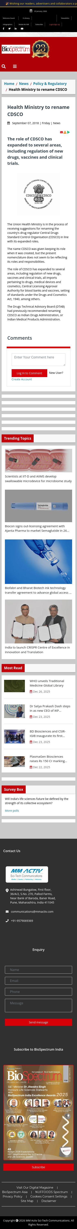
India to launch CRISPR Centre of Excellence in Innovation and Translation (37, 649)
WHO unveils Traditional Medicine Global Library (47, 683)
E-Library (26, 18)
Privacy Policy (12, 1196)
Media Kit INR (24, 24)
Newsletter (65, 18)
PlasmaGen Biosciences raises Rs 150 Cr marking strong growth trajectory (47, 758)
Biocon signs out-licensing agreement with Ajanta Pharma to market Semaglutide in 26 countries (36, 528)
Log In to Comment (29, 373)
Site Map (27, 1201)
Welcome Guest (9, 18)
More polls (12, 810)
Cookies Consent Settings (48, 1196)
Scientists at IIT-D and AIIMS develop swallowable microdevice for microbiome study (38, 478)
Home (9, 83)
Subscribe (39, 24)
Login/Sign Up (54, 24)
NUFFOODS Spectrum (51, 1192)
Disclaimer (48, 1201)
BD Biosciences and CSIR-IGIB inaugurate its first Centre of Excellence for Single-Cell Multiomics (48, 733)
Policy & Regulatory (50, 83)
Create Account (22, 379)
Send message (38, 1022)
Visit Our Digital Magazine (34, 1187)
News (24, 83)
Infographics (7, 24)
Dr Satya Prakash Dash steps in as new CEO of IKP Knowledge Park (50, 708)
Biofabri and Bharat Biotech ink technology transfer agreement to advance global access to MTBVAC (38, 590)
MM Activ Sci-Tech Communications (48, 1220)
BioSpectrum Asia (15, 1192)
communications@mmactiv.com (31, 911)
